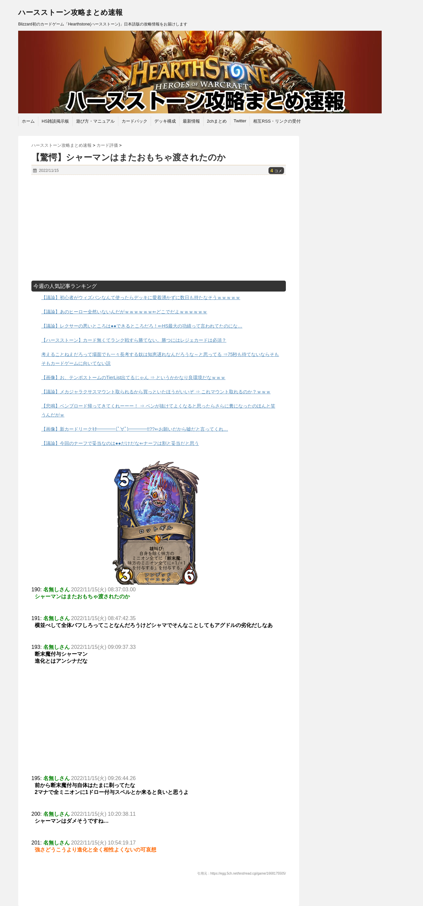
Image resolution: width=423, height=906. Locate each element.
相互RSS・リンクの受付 (277, 121)
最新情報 (191, 121)
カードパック (134, 121)
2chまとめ (217, 121)
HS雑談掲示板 (55, 121)
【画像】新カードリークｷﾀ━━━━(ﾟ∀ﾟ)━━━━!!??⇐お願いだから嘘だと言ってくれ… (134, 429)
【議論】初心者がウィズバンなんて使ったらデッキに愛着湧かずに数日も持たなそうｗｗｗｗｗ (140, 297)
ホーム (28, 121)
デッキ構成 (165, 121)
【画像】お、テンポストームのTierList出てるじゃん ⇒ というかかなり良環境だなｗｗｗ (133, 377)
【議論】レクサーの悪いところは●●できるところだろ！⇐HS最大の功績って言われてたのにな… (141, 326)
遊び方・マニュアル (95, 121)
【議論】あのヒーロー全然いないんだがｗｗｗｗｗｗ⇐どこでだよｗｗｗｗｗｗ (124, 311)
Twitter (240, 120)
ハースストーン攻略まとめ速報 (70, 12)
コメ (276, 171)
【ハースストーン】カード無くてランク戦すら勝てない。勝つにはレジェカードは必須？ (133, 340)
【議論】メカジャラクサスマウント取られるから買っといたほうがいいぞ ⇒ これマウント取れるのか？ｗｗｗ (156, 391)
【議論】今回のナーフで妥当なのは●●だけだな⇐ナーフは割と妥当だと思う (120, 443)
